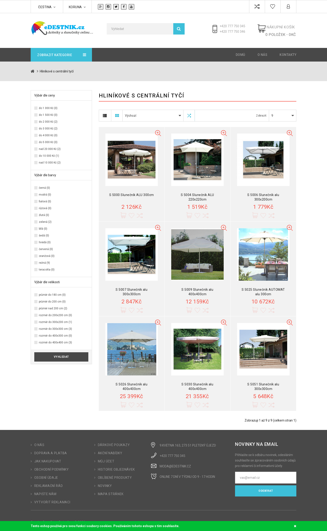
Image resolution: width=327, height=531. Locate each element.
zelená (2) (45, 218)
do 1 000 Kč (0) (48, 105)
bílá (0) (43, 225)
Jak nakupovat (47, 458)
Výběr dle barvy (45, 172)
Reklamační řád (48, 482)
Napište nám (45, 491)
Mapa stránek (111, 491)
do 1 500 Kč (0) (48, 111)
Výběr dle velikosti (47, 279)
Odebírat (265, 487)
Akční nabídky (110, 450)
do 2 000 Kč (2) (48, 118)
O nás (263, 51)
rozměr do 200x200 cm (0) (55, 312)
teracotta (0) (46, 266)
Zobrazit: (261, 112)
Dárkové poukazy (114, 442)
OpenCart (49, 519)
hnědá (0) (45, 239)
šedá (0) (44, 232)
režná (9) (44, 259)
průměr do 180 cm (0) (52, 291)
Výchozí (130, 112)
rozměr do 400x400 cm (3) (55, 339)
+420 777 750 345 (235, 26)
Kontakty (288, 51)
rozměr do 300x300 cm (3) (55, 325)
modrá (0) (45, 191)
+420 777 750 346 (235, 31)
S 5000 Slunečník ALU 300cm (131, 192)
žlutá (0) (44, 211)
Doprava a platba (50, 450)
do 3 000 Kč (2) (48, 125)
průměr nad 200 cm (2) (53, 305)
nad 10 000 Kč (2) (50, 159)
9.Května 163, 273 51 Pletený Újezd (188, 442)
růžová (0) (45, 205)
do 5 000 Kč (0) (48, 139)
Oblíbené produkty (115, 474)
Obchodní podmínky (51, 466)
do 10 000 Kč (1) (49, 152)
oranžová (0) (46, 252)
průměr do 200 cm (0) (52, 298)
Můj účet (106, 458)
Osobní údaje (46, 474)
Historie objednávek (116, 466)
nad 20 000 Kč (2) (50, 145)
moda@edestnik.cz (175, 463)
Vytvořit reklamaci (52, 499)
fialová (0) (45, 198)
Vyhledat (61, 353)
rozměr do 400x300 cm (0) (55, 332)
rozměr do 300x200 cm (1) (55, 318)
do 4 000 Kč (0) (48, 132)
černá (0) (44, 184)
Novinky (105, 482)
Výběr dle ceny (44, 92)
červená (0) (46, 246)
